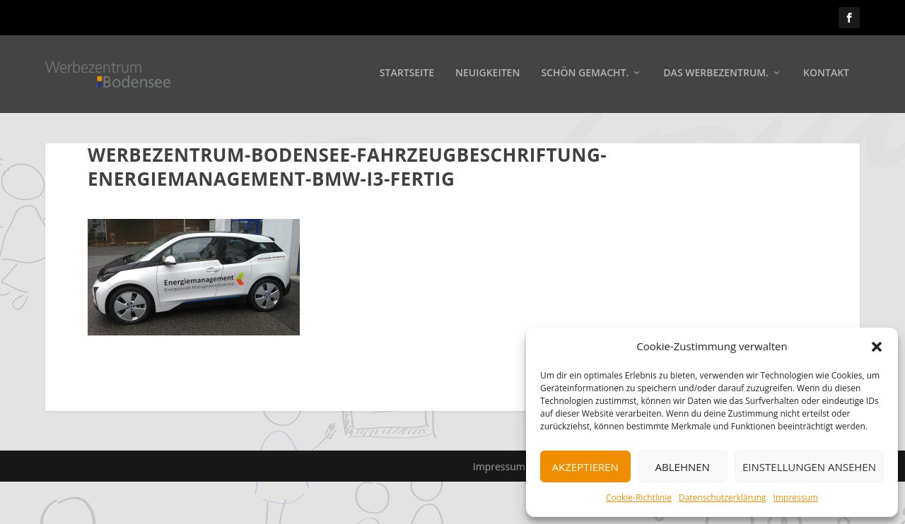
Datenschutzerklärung (722, 498)
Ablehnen (682, 467)
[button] (877, 347)
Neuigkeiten (487, 75)
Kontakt (826, 75)
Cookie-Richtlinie (639, 498)
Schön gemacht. (585, 75)
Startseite (407, 75)
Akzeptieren (585, 467)
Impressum (795, 498)
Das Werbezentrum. (716, 75)
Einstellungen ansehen (809, 467)
